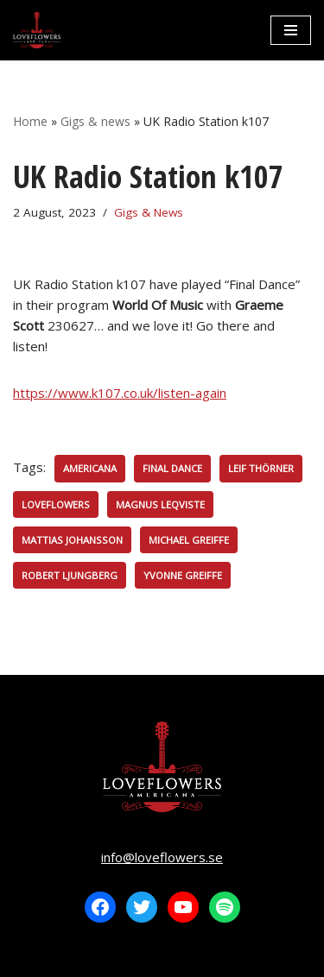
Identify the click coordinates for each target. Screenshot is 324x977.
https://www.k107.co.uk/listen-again (119, 392)
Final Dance (172, 468)
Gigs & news (95, 121)
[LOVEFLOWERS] (36, 30)
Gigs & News (148, 212)
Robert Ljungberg (70, 575)
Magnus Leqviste (160, 504)
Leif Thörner (261, 468)
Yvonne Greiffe (182, 575)
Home (30, 121)
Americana (90, 468)
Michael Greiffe (189, 539)
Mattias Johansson (72, 539)
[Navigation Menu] (290, 30)
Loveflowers (56, 504)
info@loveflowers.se (162, 857)
